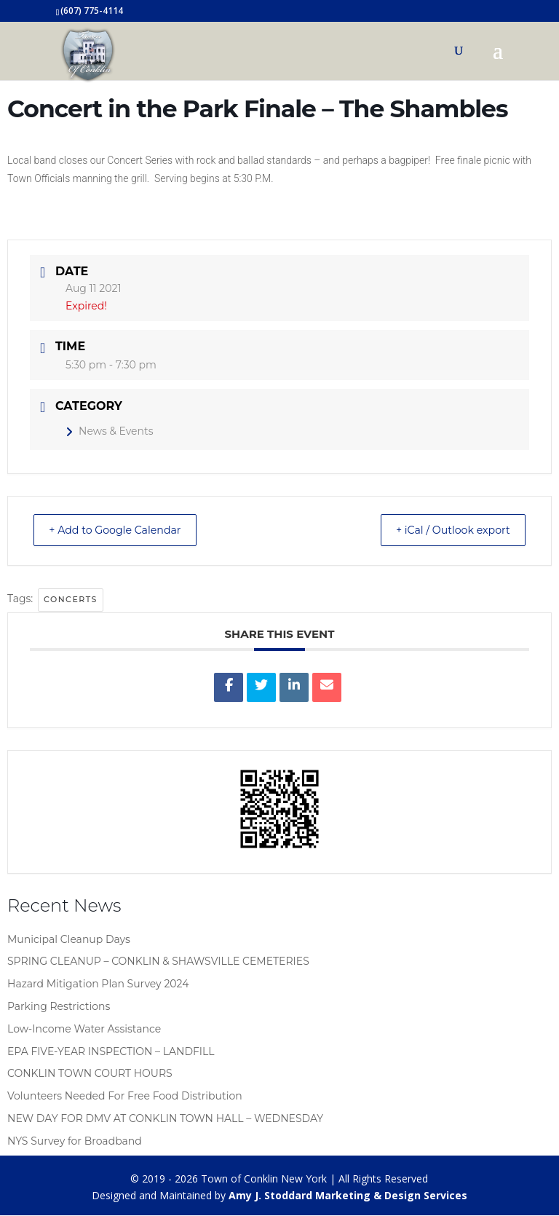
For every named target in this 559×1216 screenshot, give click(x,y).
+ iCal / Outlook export (444, 530)
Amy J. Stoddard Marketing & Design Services (348, 1196)
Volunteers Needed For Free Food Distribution (124, 1096)
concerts (71, 600)
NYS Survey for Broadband (74, 1141)
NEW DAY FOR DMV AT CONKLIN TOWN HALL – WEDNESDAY (165, 1119)
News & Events (109, 431)
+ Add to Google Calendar (124, 530)
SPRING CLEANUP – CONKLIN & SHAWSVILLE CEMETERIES (158, 961)
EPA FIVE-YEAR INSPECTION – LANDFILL (111, 1052)
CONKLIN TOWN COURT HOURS (90, 1074)
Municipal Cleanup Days (68, 940)
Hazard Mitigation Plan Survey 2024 (98, 984)
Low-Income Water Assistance (84, 1029)
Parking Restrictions (58, 1007)
